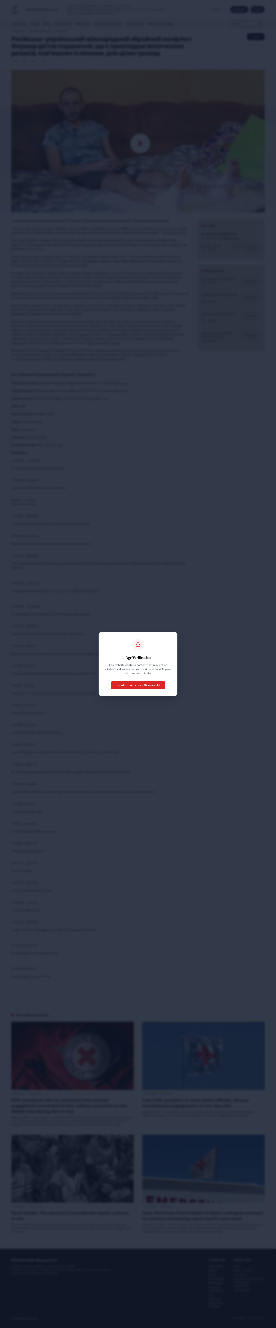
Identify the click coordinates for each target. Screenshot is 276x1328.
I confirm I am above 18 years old (138, 685)
